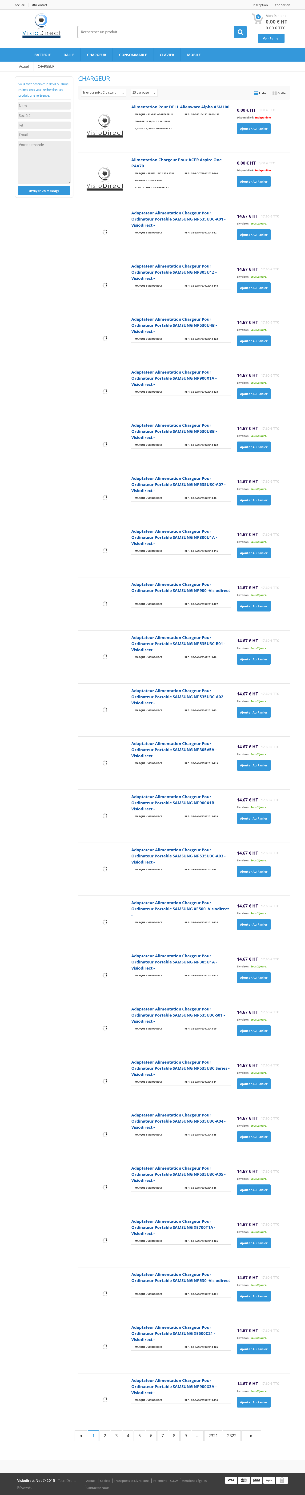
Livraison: (243, 223)
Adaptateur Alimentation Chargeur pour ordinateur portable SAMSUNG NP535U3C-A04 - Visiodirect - (178, 1121)
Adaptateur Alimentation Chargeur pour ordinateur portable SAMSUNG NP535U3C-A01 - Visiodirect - (178, 219)
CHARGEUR (96, 54)
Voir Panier (271, 38)
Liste (260, 93)
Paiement (160, 1481)
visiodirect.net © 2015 (36, 1480)
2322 (232, 1435)
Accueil (19, 5)
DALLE (69, 54)
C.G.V (174, 1481)
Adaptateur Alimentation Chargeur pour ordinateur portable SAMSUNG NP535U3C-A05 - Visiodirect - (178, 1174)
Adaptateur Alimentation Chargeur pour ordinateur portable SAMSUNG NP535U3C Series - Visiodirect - (180, 1068)
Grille (279, 93)
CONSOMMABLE (133, 54)
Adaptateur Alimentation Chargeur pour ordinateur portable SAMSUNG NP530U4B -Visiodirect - (174, 325)
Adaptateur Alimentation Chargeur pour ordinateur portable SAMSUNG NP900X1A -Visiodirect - (174, 378)
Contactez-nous (97, 1488)
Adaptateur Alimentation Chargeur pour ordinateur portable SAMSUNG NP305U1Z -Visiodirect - (174, 272)
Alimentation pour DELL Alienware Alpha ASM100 (180, 107)
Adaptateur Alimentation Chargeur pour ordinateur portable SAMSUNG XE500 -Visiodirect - (180, 909)
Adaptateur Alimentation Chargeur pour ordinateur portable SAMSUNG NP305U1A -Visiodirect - (174, 962)
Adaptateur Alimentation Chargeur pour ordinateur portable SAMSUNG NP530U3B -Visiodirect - (174, 431)
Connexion (282, 5)
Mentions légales (194, 1481)
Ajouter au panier (254, 128)
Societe (105, 1481)
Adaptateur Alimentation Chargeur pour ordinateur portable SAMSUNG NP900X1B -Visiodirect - (173, 803)
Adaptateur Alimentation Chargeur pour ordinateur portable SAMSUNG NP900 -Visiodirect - (180, 590)
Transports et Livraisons (131, 1481)
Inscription (260, 5)
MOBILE (194, 54)
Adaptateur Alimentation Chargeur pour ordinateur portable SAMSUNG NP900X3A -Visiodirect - (174, 1386)
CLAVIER (167, 54)
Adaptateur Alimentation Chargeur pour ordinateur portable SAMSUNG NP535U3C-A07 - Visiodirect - (178, 484)
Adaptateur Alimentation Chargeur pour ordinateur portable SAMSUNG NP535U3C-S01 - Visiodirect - (178, 1015)
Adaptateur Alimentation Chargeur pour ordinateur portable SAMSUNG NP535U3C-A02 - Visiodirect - (178, 697)
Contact (39, 5)
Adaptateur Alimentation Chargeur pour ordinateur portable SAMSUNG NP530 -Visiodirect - (180, 1280)
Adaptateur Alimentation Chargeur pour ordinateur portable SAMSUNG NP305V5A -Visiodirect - (174, 749)
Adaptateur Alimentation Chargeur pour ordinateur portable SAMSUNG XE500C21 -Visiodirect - (173, 1333)
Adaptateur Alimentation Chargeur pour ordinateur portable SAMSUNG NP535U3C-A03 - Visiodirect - (178, 856)
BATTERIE (42, 54)
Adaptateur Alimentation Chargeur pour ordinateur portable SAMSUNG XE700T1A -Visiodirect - (173, 1227)
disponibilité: (245, 117)
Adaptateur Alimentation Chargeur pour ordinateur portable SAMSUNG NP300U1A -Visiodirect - (174, 537)
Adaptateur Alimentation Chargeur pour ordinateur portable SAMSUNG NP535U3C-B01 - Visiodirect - (178, 643)
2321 (213, 1435)
